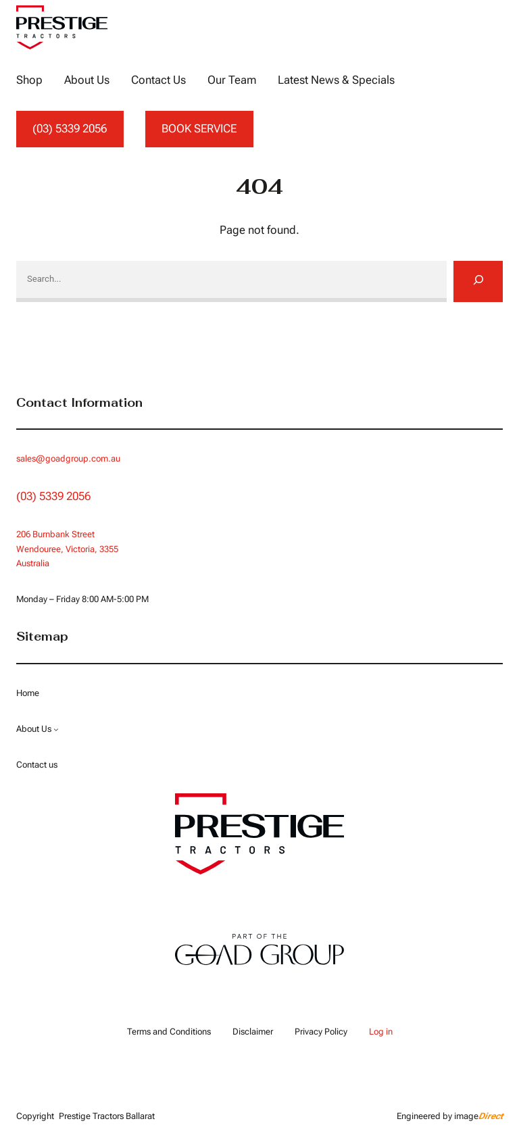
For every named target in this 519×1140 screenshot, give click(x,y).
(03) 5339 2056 (69, 128)
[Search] (478, 281)
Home (27, 693)
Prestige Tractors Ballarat (107, 1116)
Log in (381, 1031)
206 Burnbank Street (55, 534)
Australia (32, 563)
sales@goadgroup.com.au (68, 458)
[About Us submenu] (56, 729)
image (478, 1116)
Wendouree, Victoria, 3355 (67, 549)
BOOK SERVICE (199, 128)
